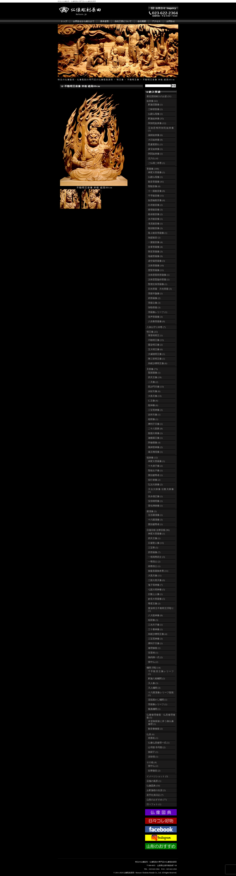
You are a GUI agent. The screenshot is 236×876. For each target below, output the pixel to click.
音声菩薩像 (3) (155, 317)
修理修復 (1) (154, 648)
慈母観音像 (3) (155, 209)
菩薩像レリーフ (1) (157, 312)
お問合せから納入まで (83, 21)
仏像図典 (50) (153, 785)
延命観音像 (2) (155, 214)
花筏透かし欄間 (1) (157, 700)
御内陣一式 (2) (155, 657)
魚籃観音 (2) (154, 237)
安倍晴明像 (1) (155, 501)
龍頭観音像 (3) (155, 228)
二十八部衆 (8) (155, 428)
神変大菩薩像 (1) (156, 172)
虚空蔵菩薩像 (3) (156, 261)
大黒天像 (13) (154, 396)
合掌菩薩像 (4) (155, 247)
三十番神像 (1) (155, 629)
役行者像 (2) (154, 480)
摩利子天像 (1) (155, 424)
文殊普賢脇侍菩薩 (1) (158, 279)
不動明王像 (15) (156, 340)
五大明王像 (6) (155, 349)
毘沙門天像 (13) (156, 386)
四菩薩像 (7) (154, 552)
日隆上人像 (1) (155, 594)
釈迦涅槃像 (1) (155, 104)
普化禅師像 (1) (155, 506)
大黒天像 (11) (154, 575)
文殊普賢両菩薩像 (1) (158, 275)
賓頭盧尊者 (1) (155, 475)
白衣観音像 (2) (155, 205)
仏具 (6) (150, 734)
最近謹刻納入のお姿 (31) (159, 96)
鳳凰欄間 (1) (154, 709)
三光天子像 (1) (155, 625)
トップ (64, 21)
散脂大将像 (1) (155, 433)
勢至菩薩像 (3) (155, 251)
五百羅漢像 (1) (155, 515)
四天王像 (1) (154, 538)
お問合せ (170, 21)
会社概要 (142, 21)
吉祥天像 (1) (154, 414)
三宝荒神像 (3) (155, 410)
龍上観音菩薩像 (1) (157, 233)
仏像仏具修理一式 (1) (158, 742)
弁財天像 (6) (154, 391)
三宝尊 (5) (153, 547)
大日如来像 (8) (155, 140)
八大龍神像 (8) (155, 615)
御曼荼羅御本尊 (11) (158, 571)
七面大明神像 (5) (156, 589)
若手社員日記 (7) (155, 795)
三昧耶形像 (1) (155, 109)
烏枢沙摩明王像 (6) (157, 363)
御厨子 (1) (153, 752)
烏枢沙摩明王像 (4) (157, 634)
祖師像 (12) (152, 457)
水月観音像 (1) (155, 219)
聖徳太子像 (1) (155, 470)
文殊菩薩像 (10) (156, 265)
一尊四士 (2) (154, 561)
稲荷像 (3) (153, 620)
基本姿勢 (104, 21)
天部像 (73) (152, 369)
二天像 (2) (153, 382)
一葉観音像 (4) (155, 242)
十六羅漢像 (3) (155, 519)
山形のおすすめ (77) (157, 799)
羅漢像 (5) (152, 511)
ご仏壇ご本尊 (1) (156, 163)
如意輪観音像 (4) (156, 200)
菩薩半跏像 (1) (155, 293)
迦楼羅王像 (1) (155, 438)
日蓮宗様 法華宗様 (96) (158, 530)
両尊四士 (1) (154, 566)
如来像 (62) (152, 101)
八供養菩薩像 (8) (156, 321)
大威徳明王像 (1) (156, 354)
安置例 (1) (153, 652)
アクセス (156, 21)
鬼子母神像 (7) (155, 585)
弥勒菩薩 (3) (154, 307)
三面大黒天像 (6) (156, 580)
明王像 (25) (152, 332)
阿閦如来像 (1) (155, 154)
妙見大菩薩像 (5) (156, 599)
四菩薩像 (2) (154, 298)
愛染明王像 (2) (155, 345)
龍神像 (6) (153, 405)
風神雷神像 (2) (155, 447)
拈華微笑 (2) (154, 770)
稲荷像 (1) (153, 419)
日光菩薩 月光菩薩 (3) (160, 289)
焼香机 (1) (153, 738)
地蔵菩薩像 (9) (155, 256)
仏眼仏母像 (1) (155, 114)
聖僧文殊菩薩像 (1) (157, 284)
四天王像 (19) (154, 377)
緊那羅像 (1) (154, 372)
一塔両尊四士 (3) (156, 557)
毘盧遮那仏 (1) (155, 144)
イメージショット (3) (157, 776)
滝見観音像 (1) (155, 223)
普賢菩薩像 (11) (156, 270)
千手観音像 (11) (156, 195)
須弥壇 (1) (153, 756)
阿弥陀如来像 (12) (157, 123)
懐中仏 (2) (153, 662)
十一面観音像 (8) (156, 191)
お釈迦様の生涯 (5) (156, 790)
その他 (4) (152, 762)
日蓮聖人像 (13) (156, 543)
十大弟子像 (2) (155, 466)
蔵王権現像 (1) (155, 452)
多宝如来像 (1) (155, 149)
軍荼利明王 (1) (155, 335)
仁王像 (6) (153, 400)
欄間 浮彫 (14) (154, 668)
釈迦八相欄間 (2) (156, 678)
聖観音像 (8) (154, 186)
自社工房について (123, 21)
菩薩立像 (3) (154, 303)
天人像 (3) (153, 683)
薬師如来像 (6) (155, 135)
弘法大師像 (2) (155, 484)
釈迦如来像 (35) (156, 118)
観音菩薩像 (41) (156, 181)
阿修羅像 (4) (154, 442)
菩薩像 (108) (153, 169)
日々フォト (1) (154, 804)
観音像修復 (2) (155, 729)
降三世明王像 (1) (156, 359)
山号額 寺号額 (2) (156, 747)
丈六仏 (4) (153, 158)
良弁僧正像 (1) (155, 496)
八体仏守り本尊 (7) (156, 327)
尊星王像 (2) (154, 603)
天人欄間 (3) (154, 688)
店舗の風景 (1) (154, 781)
